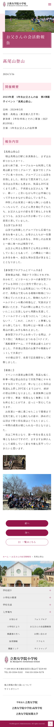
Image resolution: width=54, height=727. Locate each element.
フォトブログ (40, 619)
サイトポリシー (11, 689)
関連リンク (13, 648)
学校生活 (7, 604)
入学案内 (7, 611)
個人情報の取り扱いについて (18, 685)
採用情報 (13, 641)
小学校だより (13, 626)
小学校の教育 (10, 597)
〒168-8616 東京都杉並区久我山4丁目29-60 (25, 669)
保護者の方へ (13, 633)
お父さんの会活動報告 (40, 626)
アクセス (40, 641)
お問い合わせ (40, 633)
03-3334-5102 (16, 672)
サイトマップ (40, 648)
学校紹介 (7, 590)
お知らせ (13, 619)
